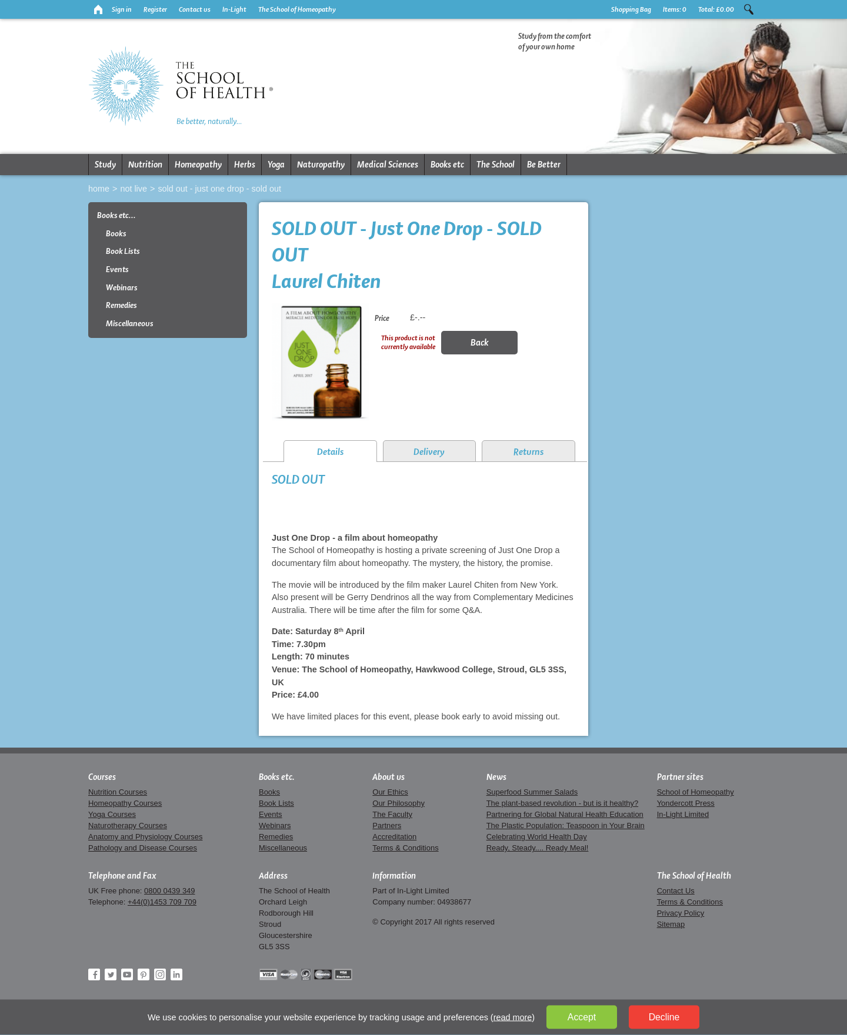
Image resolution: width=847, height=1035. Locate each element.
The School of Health (694, 876)
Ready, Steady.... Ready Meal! (537, 847)
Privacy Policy (681, 913)
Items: (674, 9)
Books (116, 233)
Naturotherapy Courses (127, 825)
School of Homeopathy (695, 792)
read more (512, 1017)
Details (330, 452)
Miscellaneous (130, 323)
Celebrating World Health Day (536, 836)
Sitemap (671, 924)
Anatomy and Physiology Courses (145, 836)
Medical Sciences (387, 164)
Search (748, 9)
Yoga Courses (112, 814)
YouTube (127, 974)
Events (117, 269)
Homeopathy (198, 164)
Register (155, 9)
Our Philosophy (398, 803)
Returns (528, 452)
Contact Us (676, 890)
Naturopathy (321, 164)
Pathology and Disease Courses (142, 847)
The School (495, 164)
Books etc (447, 164)
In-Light (234, 9)
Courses (102, 777)
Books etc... (116, 215)
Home (98, 188)
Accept (582, 1017)
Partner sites (680, 777)
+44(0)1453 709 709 (162, 901)
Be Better (544, 164)
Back (480, 342)
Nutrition (145, 164)
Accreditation (394, 836)
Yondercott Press (686, 803)
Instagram (160, 974)
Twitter (110, 974)
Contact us (195, 9)
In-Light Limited (683, 814)
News (496, 777)
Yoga (276, 164)
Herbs (244, 164)
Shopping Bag (631, 9)
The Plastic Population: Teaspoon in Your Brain (565, 825)
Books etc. (277, 777)
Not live (133, 188)
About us (388, 777)
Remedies (121, 305)
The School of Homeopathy (297, 9)
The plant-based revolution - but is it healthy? (562, 803)
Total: (716, 9)
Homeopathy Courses (125, 803)
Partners (386, 825)
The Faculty (392, 814)
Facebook (94, 974)
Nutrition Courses (117, 792)
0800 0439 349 (169, 890)
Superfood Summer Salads (532, 792)
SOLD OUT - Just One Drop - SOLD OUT (219, 188)
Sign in (122, 9)
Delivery (429, 452)
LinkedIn (176, 974)
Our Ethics (390, 792)
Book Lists (123, 251)
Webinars (122, 287)
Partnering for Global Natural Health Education (564, 814)
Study (105, 164)
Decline (664, 1017)
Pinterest (143, 974)
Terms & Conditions (405, 847)
